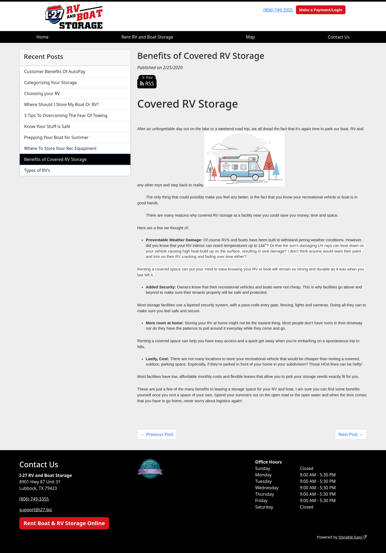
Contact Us (339, 37)
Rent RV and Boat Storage (147, 37)
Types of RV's (37, 170)
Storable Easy (353, 537)
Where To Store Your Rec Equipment (60, 148)
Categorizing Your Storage (50, 82)
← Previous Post (157, 434)
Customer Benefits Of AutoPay (54, 71)
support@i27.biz (35, 510)
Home (42, 37)
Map (250, 37)
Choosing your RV (42, 93)
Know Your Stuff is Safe (47, 126)
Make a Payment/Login (320, 9)
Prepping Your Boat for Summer (56, 137)
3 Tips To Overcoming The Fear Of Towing (65, 115)
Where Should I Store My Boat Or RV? (61, 104)
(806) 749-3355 (278, 10)
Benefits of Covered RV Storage (55, 159)
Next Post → (351, 434)
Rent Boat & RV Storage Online (64, 523)
